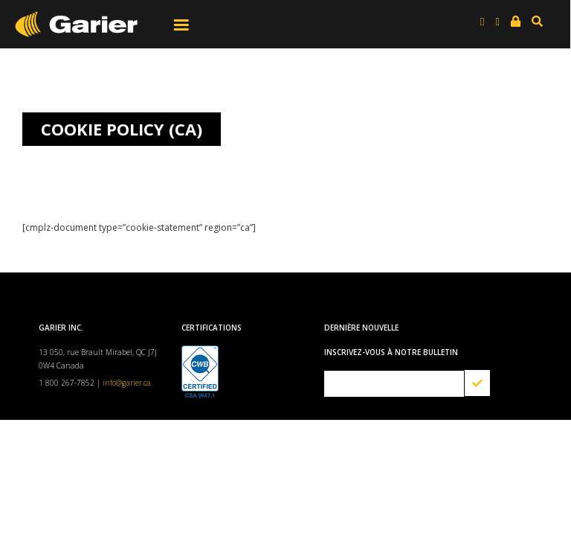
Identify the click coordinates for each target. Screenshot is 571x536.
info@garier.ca (127, 382)
